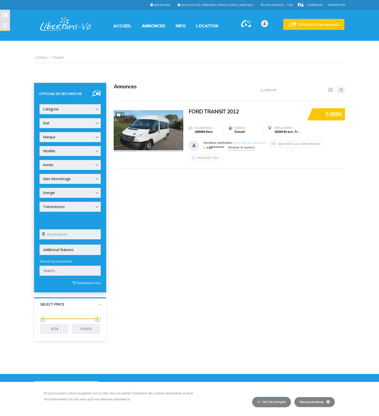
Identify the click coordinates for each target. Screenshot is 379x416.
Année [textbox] (48, 164)
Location (207, 26)
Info (181, 26)
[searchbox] (70, 250)
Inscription (336, 5)
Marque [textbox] (49, 137)
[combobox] (70, 109)
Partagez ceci (205, 158)
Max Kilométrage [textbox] (57, 178)
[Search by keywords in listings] (70, 271)
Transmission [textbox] (54, 206)
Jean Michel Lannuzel (250, 142)
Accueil (122, 26)
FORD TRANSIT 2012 (214, 112)
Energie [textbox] (49, 192)
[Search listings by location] (70, 234)
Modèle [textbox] (49, 151)
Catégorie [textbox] (51, 109)
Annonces (153, 26)
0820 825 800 (162, 5)
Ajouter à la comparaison (295, 144)
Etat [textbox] (46, 123)
